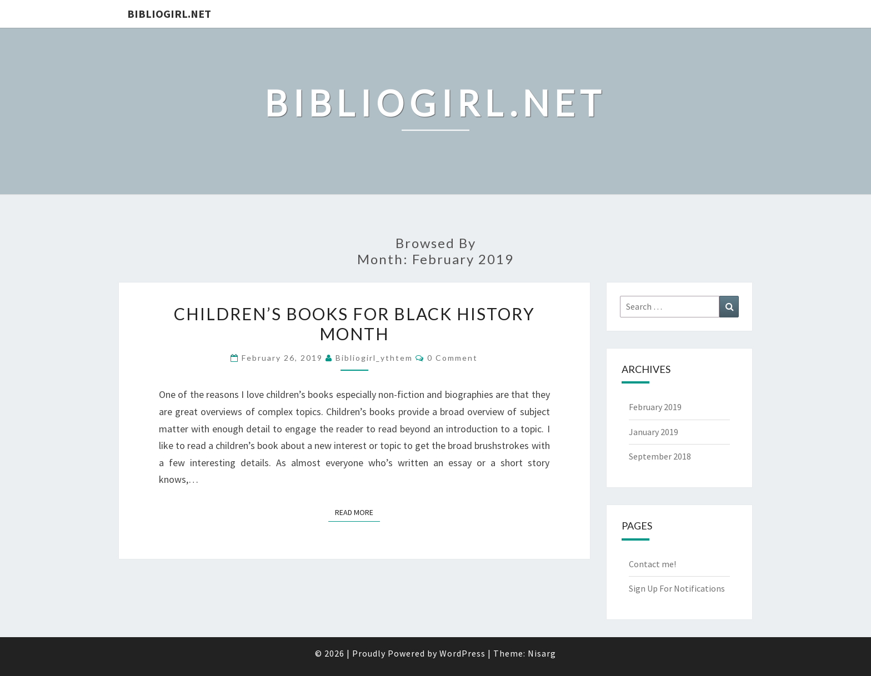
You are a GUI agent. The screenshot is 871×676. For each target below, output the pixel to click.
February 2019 (655, 406)
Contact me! (652, 563)
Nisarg (542, 653)
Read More (357, 511)
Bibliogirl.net (169, 14)
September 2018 (660, 456)
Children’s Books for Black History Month (354, 324)
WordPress (462, 653)
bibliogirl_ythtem (374, 357)
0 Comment (452, 357)
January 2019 (653, 431)
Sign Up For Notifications (677, 588)
